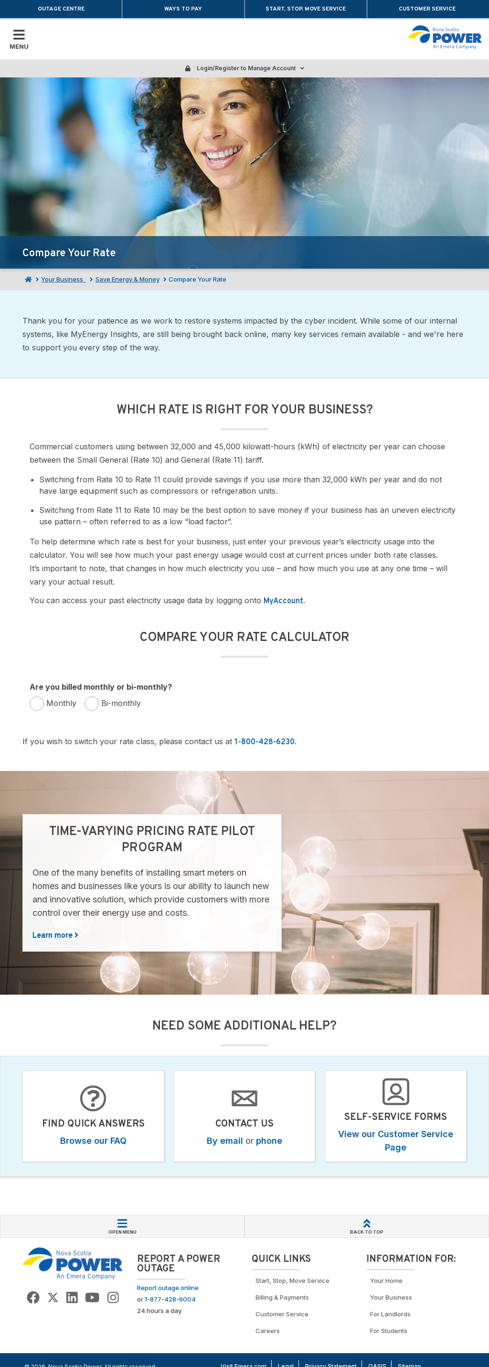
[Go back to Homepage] (72, 1263)
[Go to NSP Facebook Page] (33, 1298)
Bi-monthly (121, 703)
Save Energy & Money (127, 279)
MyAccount (283, 601)
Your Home (386, 1280)
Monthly (61, 703)
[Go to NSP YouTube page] (92, 1298)
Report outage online (168, 1287)
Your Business (63, 279)
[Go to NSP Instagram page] (113, 1298)
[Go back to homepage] (445, 37)
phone (269, 1141)
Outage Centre (61, 9)
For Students (388, 1330)
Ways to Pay (183, 9)
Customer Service (428, 9)
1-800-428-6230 (264, 742)
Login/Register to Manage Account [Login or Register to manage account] (244, 68)
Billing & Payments (282, 1297)
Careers (267, 1330)
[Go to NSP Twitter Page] (53, 1298)
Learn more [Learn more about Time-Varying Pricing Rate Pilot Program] (55, 936)
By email (225, 1141)
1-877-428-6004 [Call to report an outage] (170, 1299)
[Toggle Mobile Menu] (19, 38)
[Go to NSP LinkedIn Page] (72, 1298)
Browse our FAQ (93, 1141)
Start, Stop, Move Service (306, 9)
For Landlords (390, 1314)
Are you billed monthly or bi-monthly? (101, 687)
